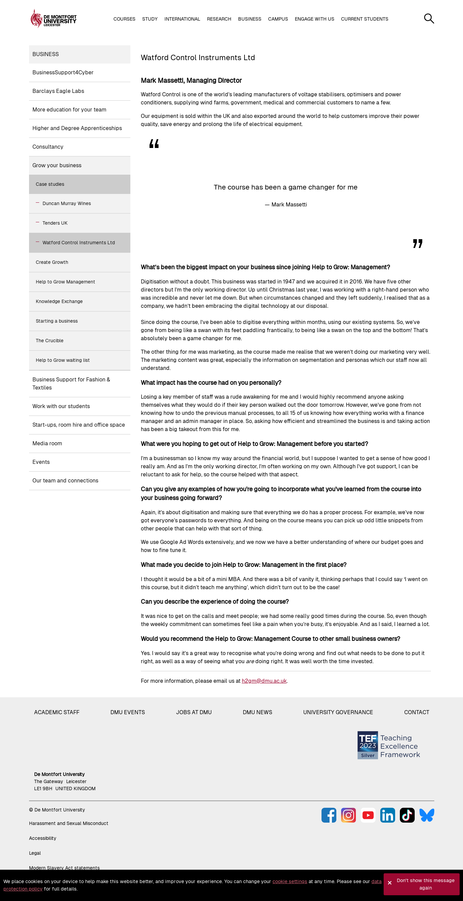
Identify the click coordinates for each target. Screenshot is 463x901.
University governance (338, 712)
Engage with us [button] (314, 19)
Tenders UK (55, 223)
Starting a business (57, 321)
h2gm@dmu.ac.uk (264, 681)
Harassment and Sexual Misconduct (68, 823)
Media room (47, 443)
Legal (35, 853)
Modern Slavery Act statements (64, 868)
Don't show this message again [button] (426, 884)
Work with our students (61, 406)
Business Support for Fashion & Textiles (71, 383)
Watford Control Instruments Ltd (79, 242)
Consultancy (47, 147)
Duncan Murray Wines (67, 203)
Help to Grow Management (65, 281)
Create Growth (52, 262)
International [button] (182, 19)
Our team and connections (65, 480)
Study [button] (150, 19)
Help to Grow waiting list (63, 360)
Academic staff (56, 712)
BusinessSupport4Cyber (63, 72)
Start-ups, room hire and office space (78, 425)
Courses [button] (124, 19)
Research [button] (219, 19)
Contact (416, 712)
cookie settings (290, 881)
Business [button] (249, 19)
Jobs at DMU (194, 712)
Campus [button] (278, 19)
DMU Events (127, 712)
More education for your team (69, 109)
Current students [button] (364, 19)
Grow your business (56, 165)
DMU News (257, 712)
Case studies (50, 184)
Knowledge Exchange (59, 301)
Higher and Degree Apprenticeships (77, 128)
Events (41, 462)
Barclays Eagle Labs (58, 91)
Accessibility (42, 838)
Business (45, 54)
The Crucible (49, 340)
